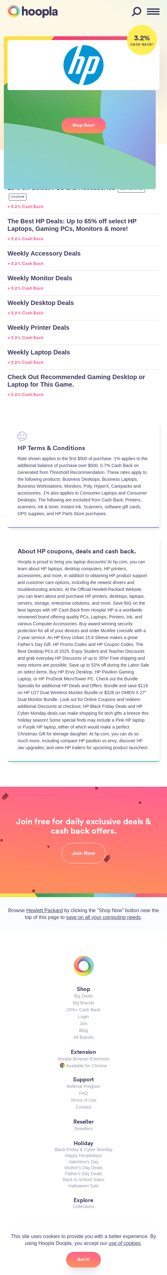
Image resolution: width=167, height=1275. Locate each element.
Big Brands (83, 1002)
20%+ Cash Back (84, 1009)
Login (83, 1016)
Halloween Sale (83, 1185)
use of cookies (125, 1243)
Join (84, 1023)
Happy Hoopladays (83, 1155)
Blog (83, 1030)
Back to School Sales (83, 1179)
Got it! (83, 1259)
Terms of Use (83, 1100)
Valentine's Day (84, 1161)
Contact (83, 1107)
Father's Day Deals (83, 1173)
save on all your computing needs (103, 917)
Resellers (83, 1128)
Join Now (83, 853)
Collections (83, 1206)
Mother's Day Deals (84, 1167)
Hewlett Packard (44, 910)
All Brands (84, 1037)
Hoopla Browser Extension (83, 1058)
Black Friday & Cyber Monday (83, 1149)
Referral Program (83, 1086)
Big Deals (83, 995)
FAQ (83, 1093)
